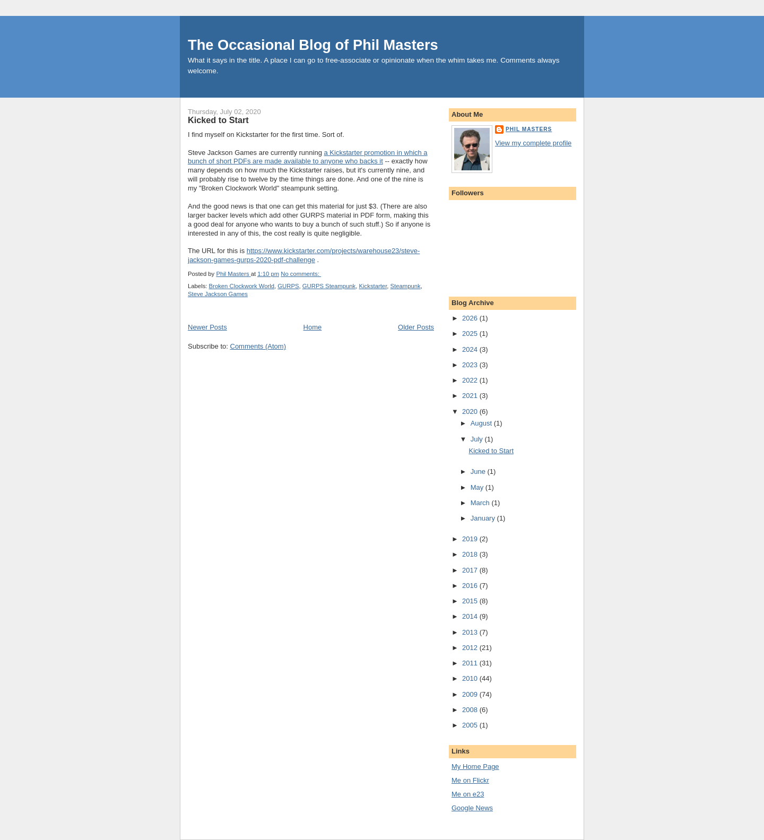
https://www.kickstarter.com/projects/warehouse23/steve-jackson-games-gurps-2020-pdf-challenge (304, 255)
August (482, 423)
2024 (471, 349)
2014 (471, 616)
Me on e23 (468, 794)
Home (312, 327)
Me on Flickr (470, 780)
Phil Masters (529, 129)
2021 (471, 396)
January (484, 518)
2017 (471, 570)
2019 (471, 539)
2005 (471, 725)
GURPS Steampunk (328, 286)
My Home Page (475, 766)
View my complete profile (533, 143)
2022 (471, 380)
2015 (471, 601)
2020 (471, 411)
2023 (471, 365)
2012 (471, 648)
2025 (471, 333)
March (481, 503)
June (479, 471)
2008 (471, 710)
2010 (471, 678)
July (478, 439)
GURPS (288, 286)
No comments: (301, 274)
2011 (471, 663)
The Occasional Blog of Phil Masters (313, 45)
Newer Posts (207, 327)
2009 (471, 694)
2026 (471, 318)
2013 (471, 632)
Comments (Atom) (258, 346)
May (478, 487)
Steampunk (405, 286)
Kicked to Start (218, 120)
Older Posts (416, 327)
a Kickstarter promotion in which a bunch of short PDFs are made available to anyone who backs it (308, 157)
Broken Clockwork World (241, 286)
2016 (471, 586)
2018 (471, 554)
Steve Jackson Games (218, 294)
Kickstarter (373, 286)
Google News (472, 808)
